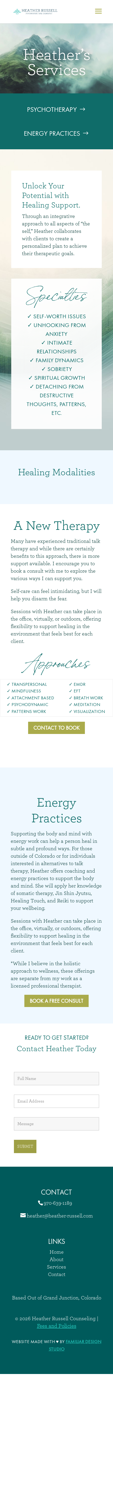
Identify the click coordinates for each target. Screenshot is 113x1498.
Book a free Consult (56, 1000)
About (56, 1259)
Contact (56, 1274)
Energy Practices (52, 133)
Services (56, 1267)
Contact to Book (56, 727)
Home (57, 1252)
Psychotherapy (52, 109)
